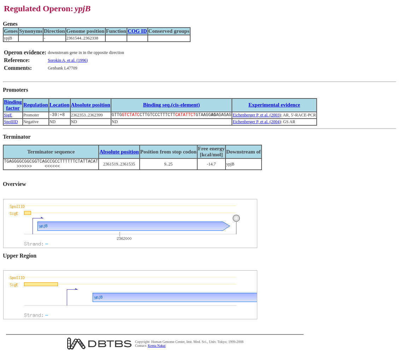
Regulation (35, 105)
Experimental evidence (274, 105)
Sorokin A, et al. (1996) (68, 60)
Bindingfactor (13, 105)
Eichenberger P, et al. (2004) (257, 122)
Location (59, 105)
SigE (8, 115)
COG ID (137, 31)
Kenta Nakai (156, 348)
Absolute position (90, 105)
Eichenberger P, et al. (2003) (257, 115)
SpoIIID (11, 122)
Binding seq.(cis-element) (171, 105)
